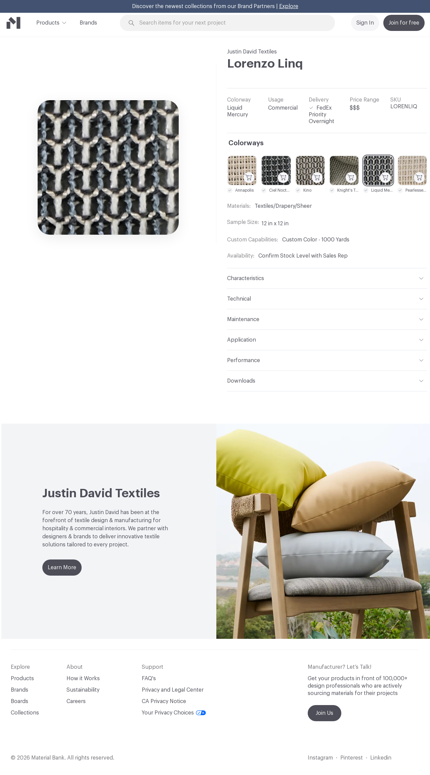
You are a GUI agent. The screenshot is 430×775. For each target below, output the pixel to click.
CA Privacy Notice (164, 701)
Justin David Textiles (252, 51)
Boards (19, 701)
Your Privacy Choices (174, 712)
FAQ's (149, 678)
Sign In (365, 23)
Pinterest (351, 758)
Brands (88, 23)
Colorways (246, 143)
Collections (25, 712)
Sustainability (83, 690)
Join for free (404, 23)
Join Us (324, 713)
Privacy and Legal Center (173, 690)
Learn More (62, 567)
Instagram (320, 758)
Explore (288, 6)
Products (47, 22)
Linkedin (380, 758)
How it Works (83, 678)
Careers (76, 701)
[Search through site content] (231, 23)
